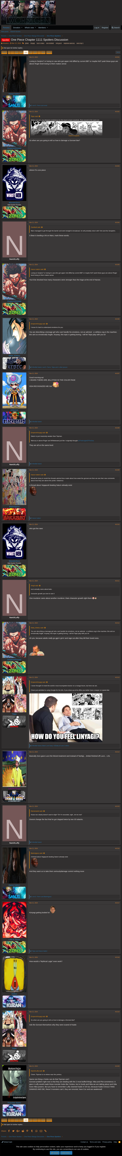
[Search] (115, 27)
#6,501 (117, 57)
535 (43, 52)
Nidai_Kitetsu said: (37, 628)
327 (30, 52)
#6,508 (117, 428)
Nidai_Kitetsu (14, 356)
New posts (4, 31)
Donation (16, 28)
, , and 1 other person (49, 367)
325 (21, 52)
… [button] (12, 52)
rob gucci (59, 43)
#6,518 (117, 957)
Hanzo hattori (14, 94)
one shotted (50, 43)
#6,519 (117, 1012)
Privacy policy (107, 1142)
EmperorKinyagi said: (38, 324)
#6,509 (117, 470)
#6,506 (117, 319)
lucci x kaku (40, 43)
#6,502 (117, 111)
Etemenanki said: (37, 811)
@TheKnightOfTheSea (86, 441)
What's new (29, 28)
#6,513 (117, 677)
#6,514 (117, 752)
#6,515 (117, 806)
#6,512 (117, 623)
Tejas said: (34, 116)
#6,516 (117, 848)
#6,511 (117, 581)
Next (48, 52)
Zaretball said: (36, 227)
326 (26, 52)
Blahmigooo (14, 507)
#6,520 (117, 1066)
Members (42, 28)
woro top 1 (80, 43)
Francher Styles (14, 1103)
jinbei (26, 43)
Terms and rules (95, 1142)
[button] (22, 27)
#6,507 (117, 373)
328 (35, 52)
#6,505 (117, 264)
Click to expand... (75, 136)
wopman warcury (69, 43)
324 (16, 52)
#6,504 (117, 222)
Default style (7, 1142)
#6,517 (117, 903)
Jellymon (14, 410)
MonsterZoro (14, 203)
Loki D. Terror (14, 939)
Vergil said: (34, 585)
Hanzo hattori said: (37, 269)
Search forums (15, 31)
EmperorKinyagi (14, 148)
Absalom (6, 43)
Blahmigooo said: (37, 853)
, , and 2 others (50, 746)
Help (115, 1142)
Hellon (14, 994)
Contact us (84, 1142)
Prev (4, 52)
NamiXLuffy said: (37, 1071)
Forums (6, 28)
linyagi (33, 43)
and (39, 105)
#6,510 (117, 524)
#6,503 (117, 166)
